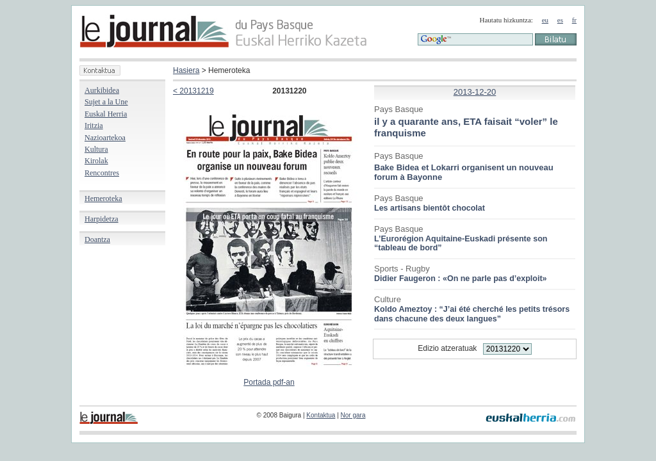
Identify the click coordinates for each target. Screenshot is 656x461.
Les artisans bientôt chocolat (429, 208)
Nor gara (353, 415)
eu (545, 20)
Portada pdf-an (268, 382)
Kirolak (96, 160)
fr (574, 20)
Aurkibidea (102, 90)
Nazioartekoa (105, 137)
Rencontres (102, 172)
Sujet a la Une (106, 101)
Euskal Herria (106, 113)
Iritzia (94, 125)
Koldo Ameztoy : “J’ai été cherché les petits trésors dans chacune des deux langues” (472, 314)
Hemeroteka (103, 198)
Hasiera (186, 70)
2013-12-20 (475, 92)
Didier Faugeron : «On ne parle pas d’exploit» (460, 278)
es (560, 20)
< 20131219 (193, 90)
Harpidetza (102, 218)
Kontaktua (320, 415)
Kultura (96, 149)
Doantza (97, 239)
